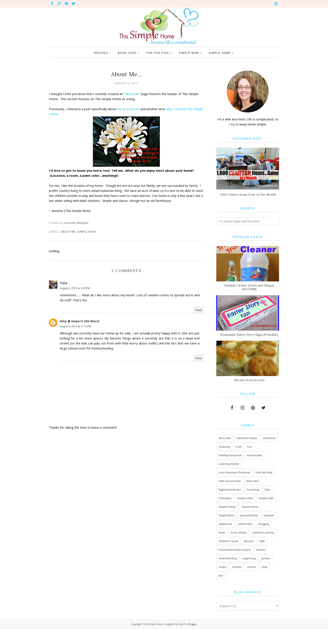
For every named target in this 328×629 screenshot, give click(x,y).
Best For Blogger (188, 624)
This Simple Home (152, 624)
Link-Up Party (264, 472)
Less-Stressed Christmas (234, 472)
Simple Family (227, 507)
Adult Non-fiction (246, 438)
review (251, 567)
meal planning (228, 558)
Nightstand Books (230, 489)
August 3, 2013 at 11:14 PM (75, 326)
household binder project (235, 550)
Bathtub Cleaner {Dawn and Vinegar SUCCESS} (249, 287)
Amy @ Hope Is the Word (79, 321)
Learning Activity (229, 464)
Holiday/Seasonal (230, 455)
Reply (198, 310)
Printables (225, 498)
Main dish (252, 481)
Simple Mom (86, 231)
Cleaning (224, 447)
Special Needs (249, 515)
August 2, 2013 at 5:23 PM (75, 288)
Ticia (63, 283)
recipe (223, 567)
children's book (228, 541)
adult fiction (245, 524)
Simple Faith (266, 498)
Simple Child (245, 498)
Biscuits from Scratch (249, 380)
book (222, 532)
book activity (239, 532)
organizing (249, 558)
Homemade (254, 455)
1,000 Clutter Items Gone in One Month (248, 194)
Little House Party (230, 481)
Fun (249, 447)
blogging (263, 524)
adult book (225, 524)
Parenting (253, 489)
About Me (132, 94)
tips (221, 575)
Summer (269, 515)
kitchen (261, 550)
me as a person (128, 109)
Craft (238, 447)
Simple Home (249, 507)
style (264, 567)
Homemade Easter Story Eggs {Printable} (249, 334)
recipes (237, 567)
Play (267, 489)
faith (262, 541)
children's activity (263, 532)
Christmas (269, 438)
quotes (265, 558)
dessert (249, 541)
